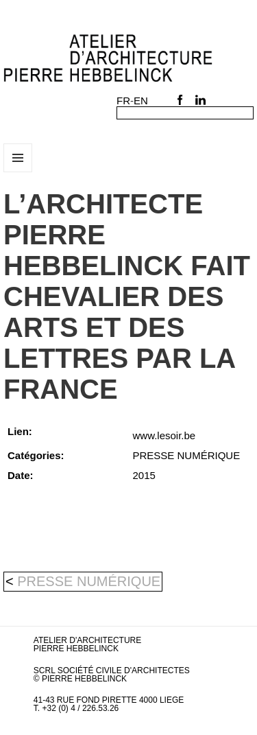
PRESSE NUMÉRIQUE (88, 581)
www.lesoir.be (164, 435)
